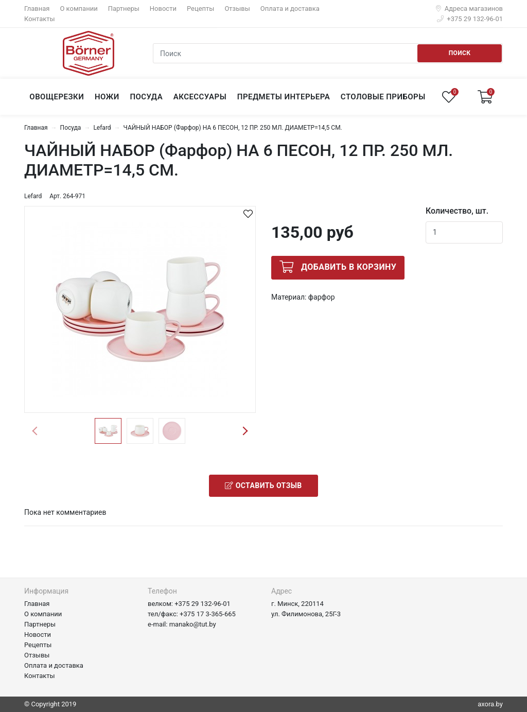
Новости (163, 8)
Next (245, 431)
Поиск (460, 53)
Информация (46, 591)
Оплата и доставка (290, 8)
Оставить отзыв (263, 485)
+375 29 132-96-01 (470, 19)
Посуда (70, 127)
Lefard (102, 127)
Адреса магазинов (469, 8)
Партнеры (123, 8)
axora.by (490, 704)
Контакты (39, 19)
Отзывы (237, 8)
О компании (78, 8)
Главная (36, 8)
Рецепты (200, 8)
